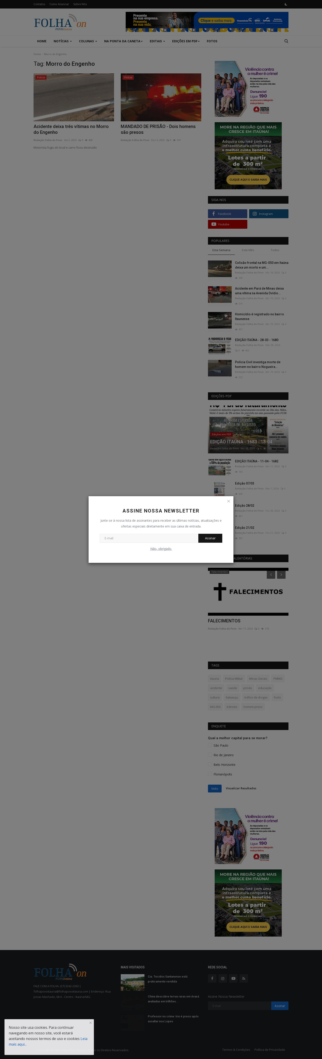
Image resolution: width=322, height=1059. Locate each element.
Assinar (210, 538)
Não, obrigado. (161, 549)
